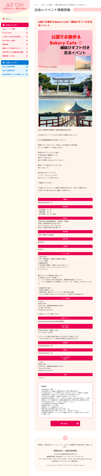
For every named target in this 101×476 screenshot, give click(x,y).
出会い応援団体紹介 (8, 70)
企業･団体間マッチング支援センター (13, 74)
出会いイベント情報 (8, 29)
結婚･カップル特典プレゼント (11, 48)
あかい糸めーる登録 (8, 40)
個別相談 (5, 44)
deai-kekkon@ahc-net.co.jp (82, 459)
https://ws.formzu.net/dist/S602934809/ (51, 321)
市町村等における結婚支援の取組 (12, 52)
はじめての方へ (7, 33)
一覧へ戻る (64, 423)
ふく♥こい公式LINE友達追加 (11, 37)
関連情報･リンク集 (8, 56)
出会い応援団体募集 (8, 67)
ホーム (8, 19)
